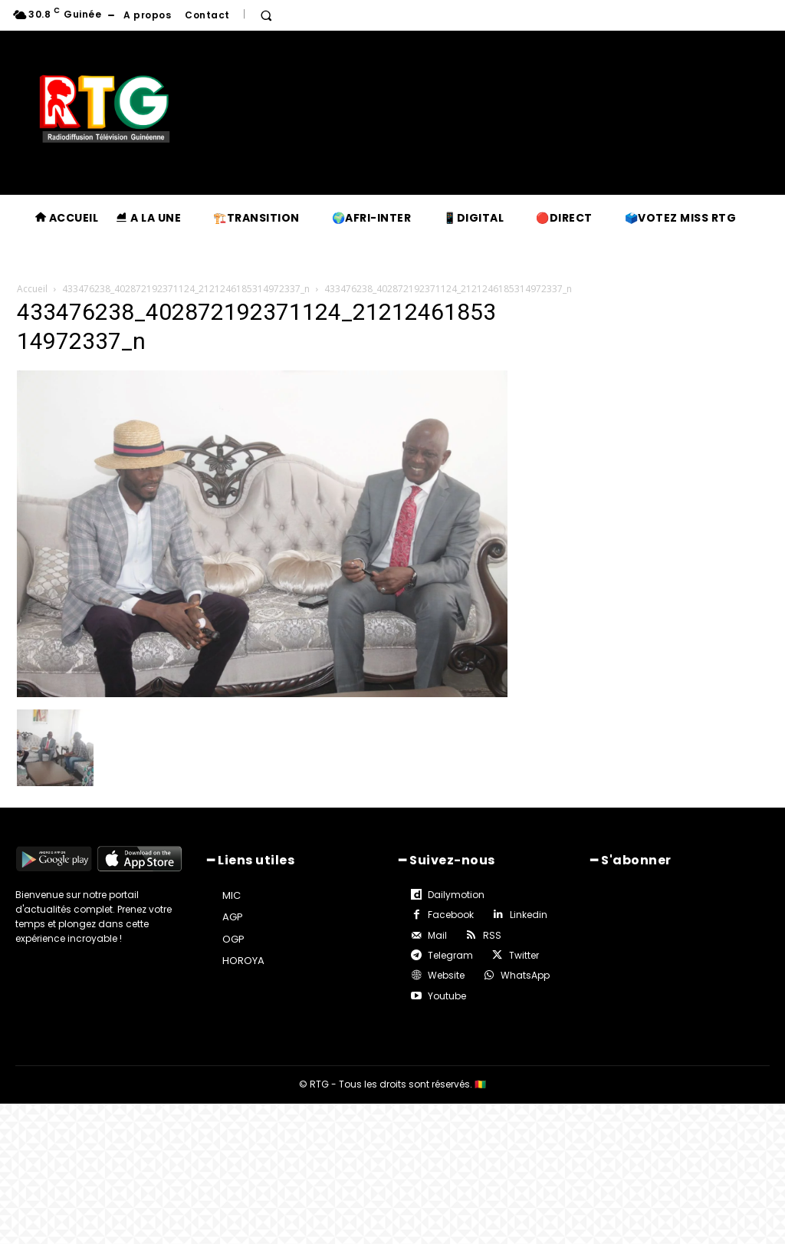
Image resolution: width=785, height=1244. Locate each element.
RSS (492, 935)
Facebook (451, 914)
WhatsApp (525, 975)
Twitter (524, 955)
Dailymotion (456, 894)
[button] (266, 15)
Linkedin (528, 914)
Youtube (447, 995)
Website (446, 975)
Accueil (32, 288)
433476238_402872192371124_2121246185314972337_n (186, 288)
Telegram (450, 955)
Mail (437, 935)
